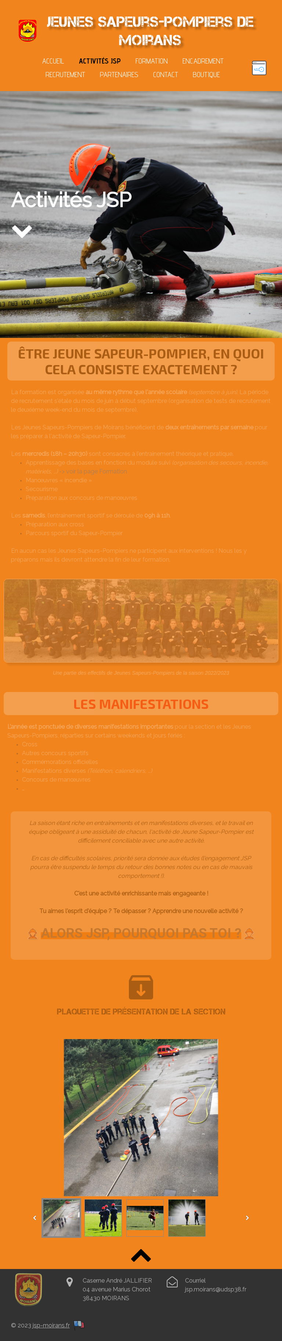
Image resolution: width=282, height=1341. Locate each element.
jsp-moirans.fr (51, 1325)
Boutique (206, 74)
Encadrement (203, 61)
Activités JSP (100, 61)
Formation (151, 61)
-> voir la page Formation (93, 471)
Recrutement (65, 74)
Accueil (53, 61)
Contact (165, 74)
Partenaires (119, 74)
